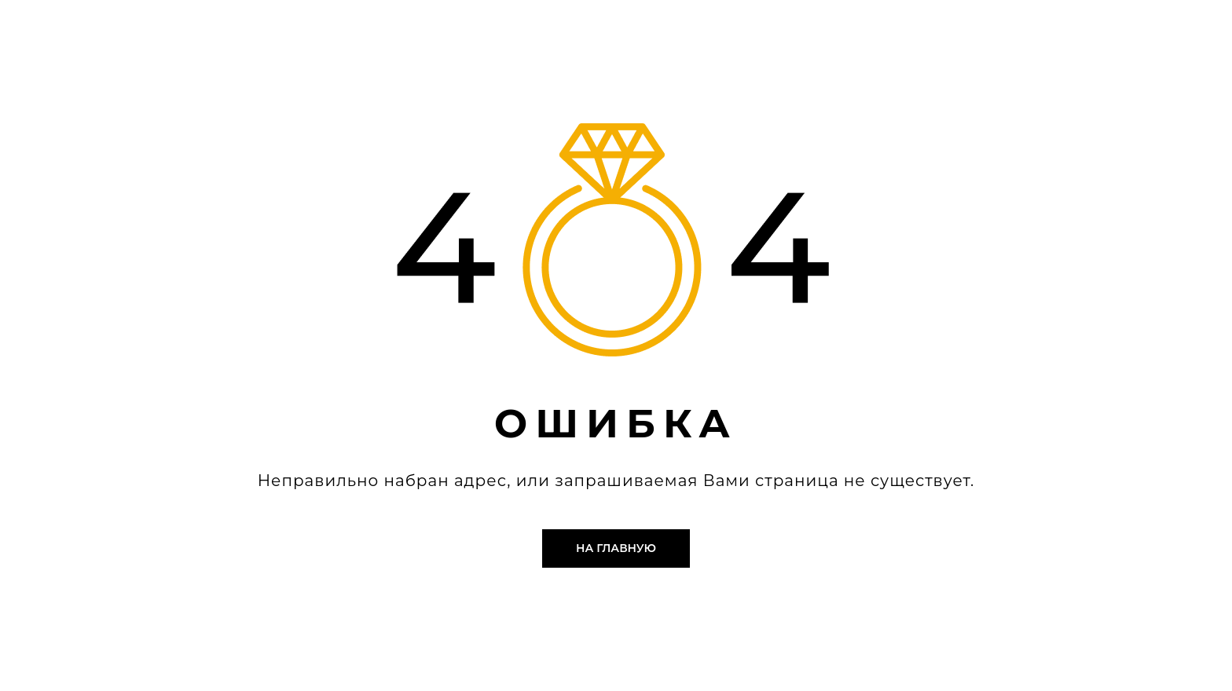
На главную (616, 548)
